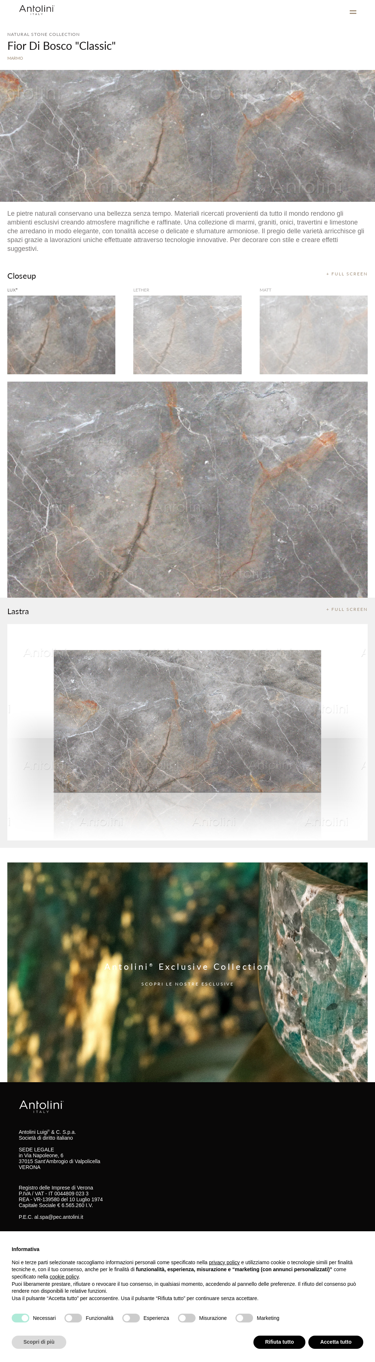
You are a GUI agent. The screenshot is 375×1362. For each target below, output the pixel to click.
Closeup (21, 275)
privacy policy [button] (224, 1262)
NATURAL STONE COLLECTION (43, 34)
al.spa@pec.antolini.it (58, 1217)
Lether (141, 290)
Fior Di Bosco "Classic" (61, 45)
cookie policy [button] (64, 1277)
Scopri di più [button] (39, 1342)
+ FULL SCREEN (347, 274)
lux (12, 290)
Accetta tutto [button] (336, 1342)
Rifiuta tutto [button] (279, 1342)
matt (265, 290)
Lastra (18, 611)
